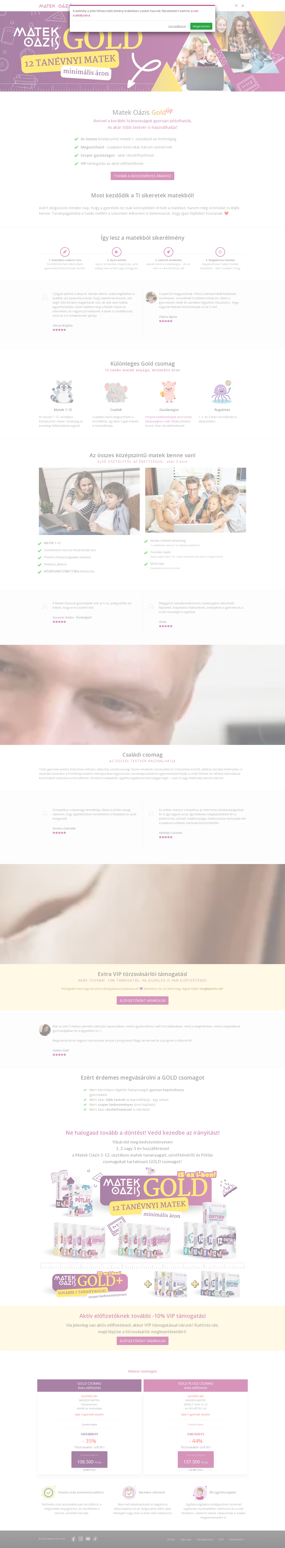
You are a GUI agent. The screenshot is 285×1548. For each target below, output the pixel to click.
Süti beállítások (177, 26)
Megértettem (201, 26)
